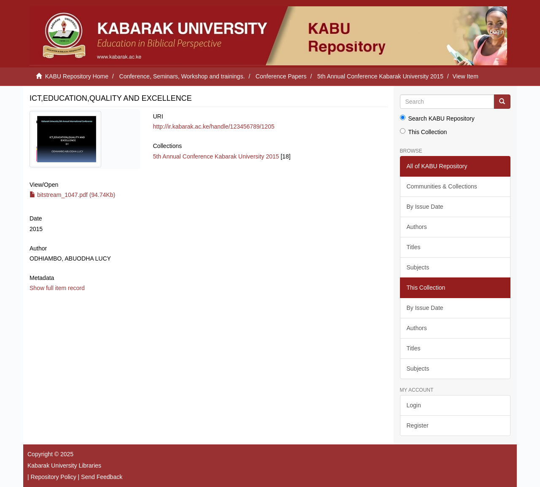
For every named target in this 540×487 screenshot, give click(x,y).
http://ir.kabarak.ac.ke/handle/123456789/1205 (213, 126)
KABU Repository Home (76, 76)
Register (418, 425)
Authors (417, 226)
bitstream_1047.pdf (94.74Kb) (72, 194)
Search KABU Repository (437, 118)
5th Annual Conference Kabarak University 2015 (380, 76)
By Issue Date (425, 206)
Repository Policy (53, 477)
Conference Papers (281, 76)
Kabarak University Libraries (64, 465)
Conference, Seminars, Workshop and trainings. (182, 76)
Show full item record (57, 288)
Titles (414, 247)
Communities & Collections (442, 186)
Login (414, 405)
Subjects (418, 267)
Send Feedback (101, 477)
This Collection (423, 131)
